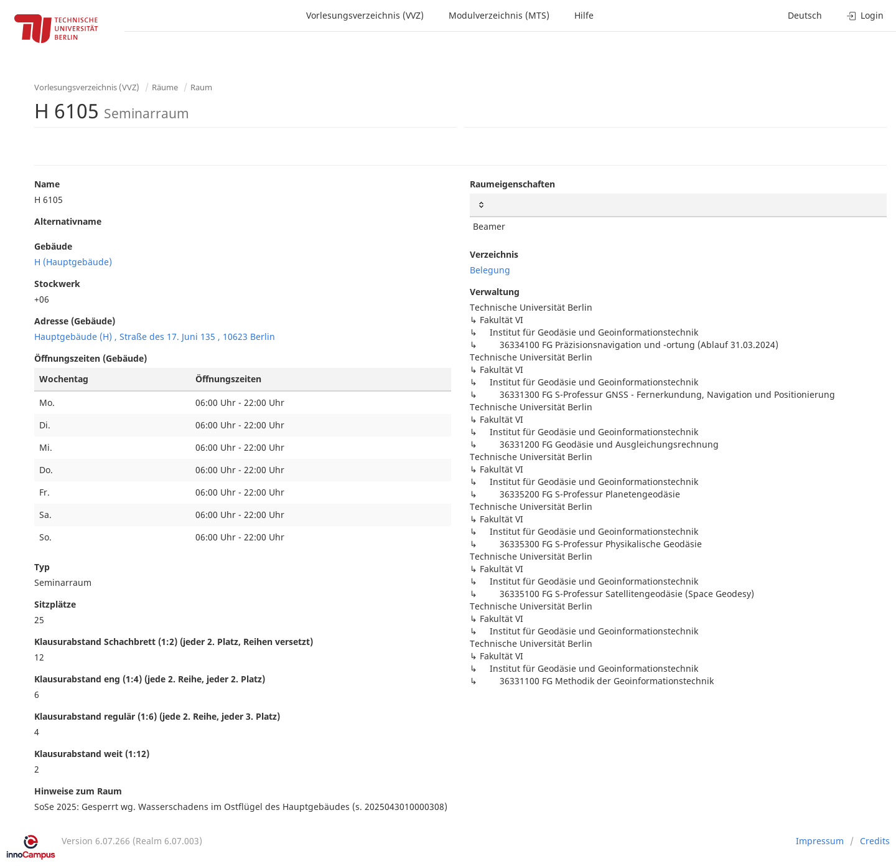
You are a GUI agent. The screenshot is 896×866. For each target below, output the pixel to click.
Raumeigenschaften (512, 184)
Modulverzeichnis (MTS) (499, 15)
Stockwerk (57, 283)
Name (47, 184)
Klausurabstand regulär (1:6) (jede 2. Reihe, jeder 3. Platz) (157, 716)
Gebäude (53, 246)
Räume (165, 87)
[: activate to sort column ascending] (678, 205)
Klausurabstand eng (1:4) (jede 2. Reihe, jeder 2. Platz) (149, 679)
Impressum (820, 841)
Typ (42, 567)
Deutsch (805, 15)
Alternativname (67, 221)
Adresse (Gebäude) (74, 321)
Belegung (490, 270)
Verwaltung (495, 292)
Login (865, 15)
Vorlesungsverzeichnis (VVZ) (365, 15)
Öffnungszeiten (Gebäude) (90, 358)
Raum (201, 87)
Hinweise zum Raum (78, 791)
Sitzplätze (55, 604)
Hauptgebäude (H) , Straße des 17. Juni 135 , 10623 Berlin (154, 336)
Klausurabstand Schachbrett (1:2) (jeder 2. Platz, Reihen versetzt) (173, 641)
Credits (875, 841)
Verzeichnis (494, 254)
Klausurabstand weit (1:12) (91, 754)
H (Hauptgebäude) (73, 262)
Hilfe (584, 15)
